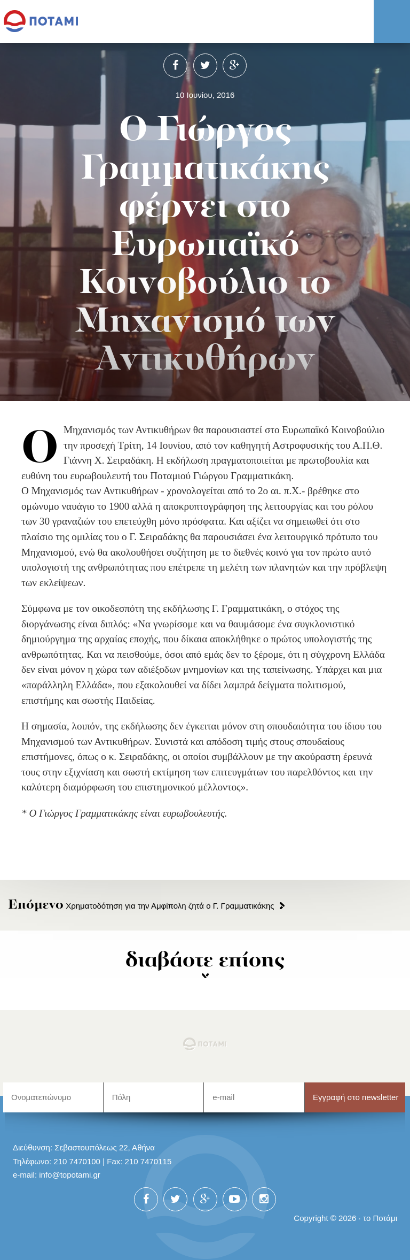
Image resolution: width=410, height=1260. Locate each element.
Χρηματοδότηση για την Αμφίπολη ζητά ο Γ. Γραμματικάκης (141, 905)
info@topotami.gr (69, 1174)
